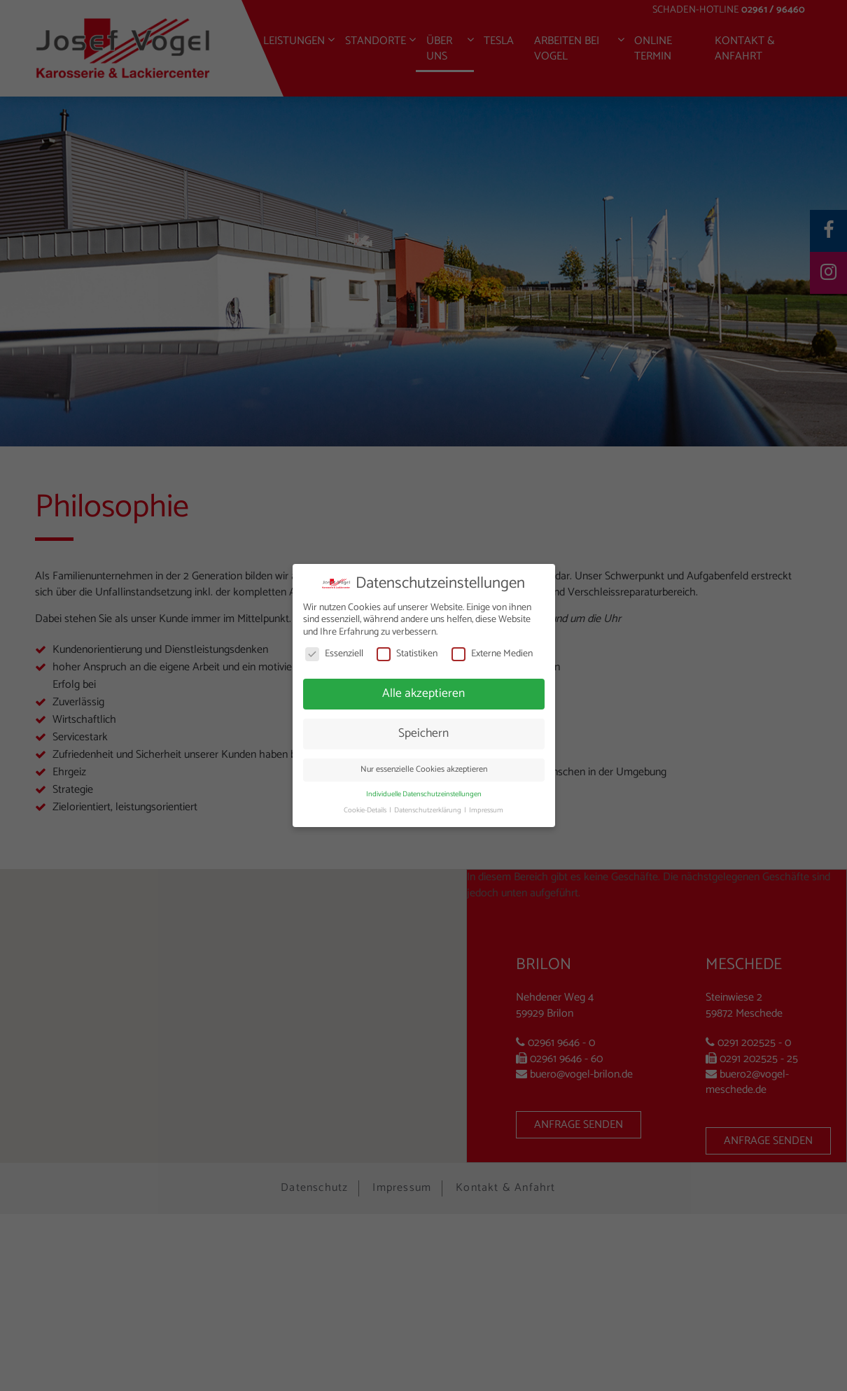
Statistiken (407, 654)
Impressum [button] (486, 810)
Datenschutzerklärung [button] (428, 810)
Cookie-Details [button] (366, 810)
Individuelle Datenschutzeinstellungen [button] (424, 794)
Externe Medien (492, 654)
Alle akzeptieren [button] (423, 693)
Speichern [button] (423, 733)
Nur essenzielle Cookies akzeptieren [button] (423, 770)
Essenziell (334, 654)
